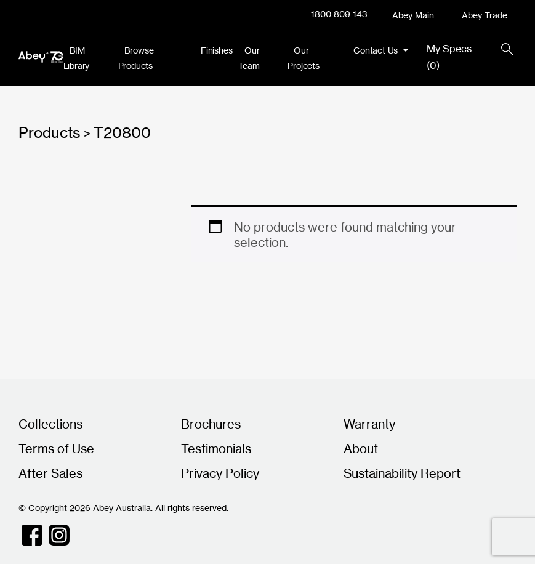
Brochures (211, 424)
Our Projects (303, 58)
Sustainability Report (402, 473)
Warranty (369, 424)
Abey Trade (484, 15)
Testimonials (216, 448)
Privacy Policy (220, 473)
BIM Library (76, 58)
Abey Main (413, 15)
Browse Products (136, 58)
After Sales (50, 473)
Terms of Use (56, 448)
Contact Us (376, 50)
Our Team (248, 58)
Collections (50, 424)
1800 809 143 (339, 14)
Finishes (216, 50)
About (361, 448)
